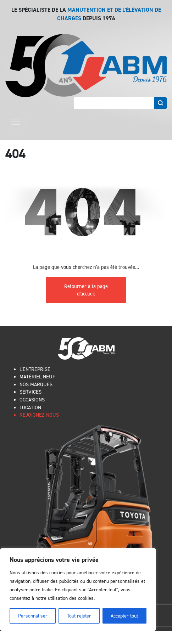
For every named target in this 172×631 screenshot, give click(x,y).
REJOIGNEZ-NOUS (39, 415)
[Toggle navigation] (16, 122)
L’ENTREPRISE (35, 369)
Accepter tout (124, 616)
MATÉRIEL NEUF (37, 376)
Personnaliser (33, 616)
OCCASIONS (32, 399)
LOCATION (30, 407)
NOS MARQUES (36, 384)
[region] (78, 589)
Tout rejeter (79, 616)
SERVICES (30, 392)
